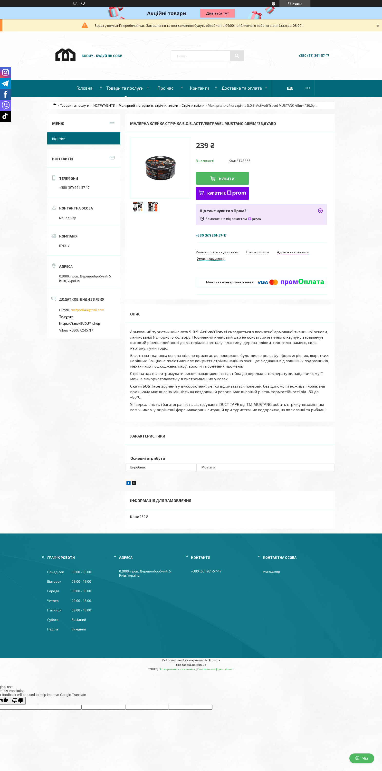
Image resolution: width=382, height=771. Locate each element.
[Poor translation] (18, 701)
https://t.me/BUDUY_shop (79, 323)
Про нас (165, 88)
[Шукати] (237, 56)
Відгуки (59, 139)
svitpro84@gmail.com (87, 310)
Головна (84, 88)
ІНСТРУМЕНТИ (104, 105)
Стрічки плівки (193, 105)
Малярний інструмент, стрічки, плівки (148, 105)
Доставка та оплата (241, 88)
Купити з (226, 193)
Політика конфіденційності (216, 669)
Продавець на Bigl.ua (191, 664)
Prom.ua (214, 660)
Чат (361, 758)
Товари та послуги (124, 88)
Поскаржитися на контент (177, 669)
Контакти (199, 88)
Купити (226, 178)
